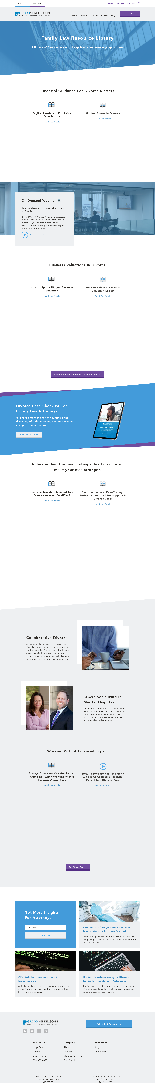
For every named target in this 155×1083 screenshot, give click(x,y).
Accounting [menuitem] (22, 3)
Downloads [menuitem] (100, 1048)
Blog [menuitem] (113, 12)
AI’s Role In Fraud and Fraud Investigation (37, 976)
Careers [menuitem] (104, 12)
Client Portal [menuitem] (39, 1053)
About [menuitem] (95, 12)
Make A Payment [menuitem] (73, 1053)
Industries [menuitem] (85, 12)
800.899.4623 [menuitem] (40, 1057)
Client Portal (125, 3)
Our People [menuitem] (70, 1057)
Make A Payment (114, 3)
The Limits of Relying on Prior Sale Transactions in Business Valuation (106, 927)
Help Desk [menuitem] (38, 1044)
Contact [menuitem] (37, 1048)
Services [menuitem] (74, 12)
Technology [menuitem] (37, 3)
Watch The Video (34, 232)
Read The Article (52, 120)
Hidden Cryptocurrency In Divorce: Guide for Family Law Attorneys (106, 976)
